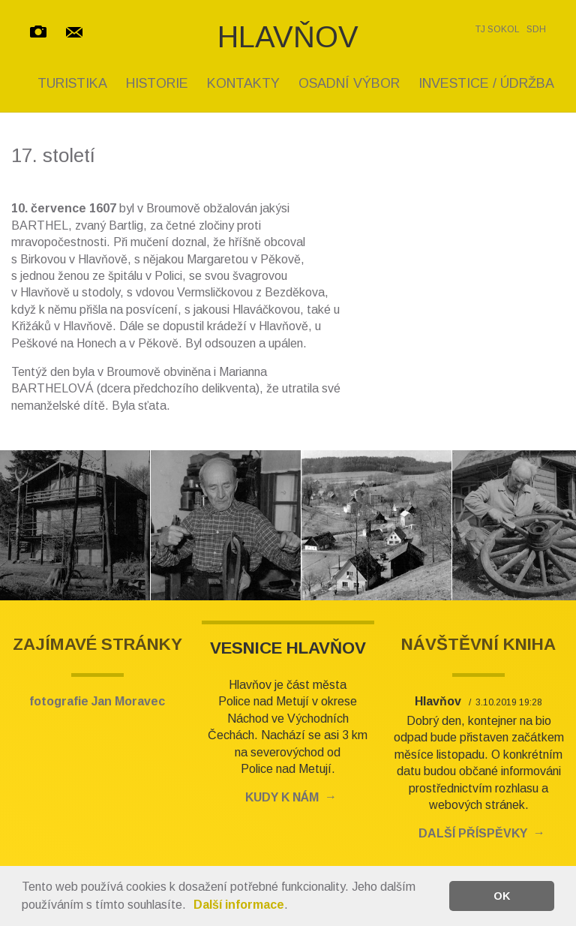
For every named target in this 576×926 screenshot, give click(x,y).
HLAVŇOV (288, 36)
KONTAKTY (243, 83)
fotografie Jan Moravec (97, 701)
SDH (536, 29)
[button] (191, 906)
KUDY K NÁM (282, 797)
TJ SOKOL (498, 29)
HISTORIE (157, 83)
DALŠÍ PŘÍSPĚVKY (472, 833)
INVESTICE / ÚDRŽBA (486, 83)
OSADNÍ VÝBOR (349, 83)
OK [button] (502, 896)
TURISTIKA (72, 83)
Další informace (239, 904)
